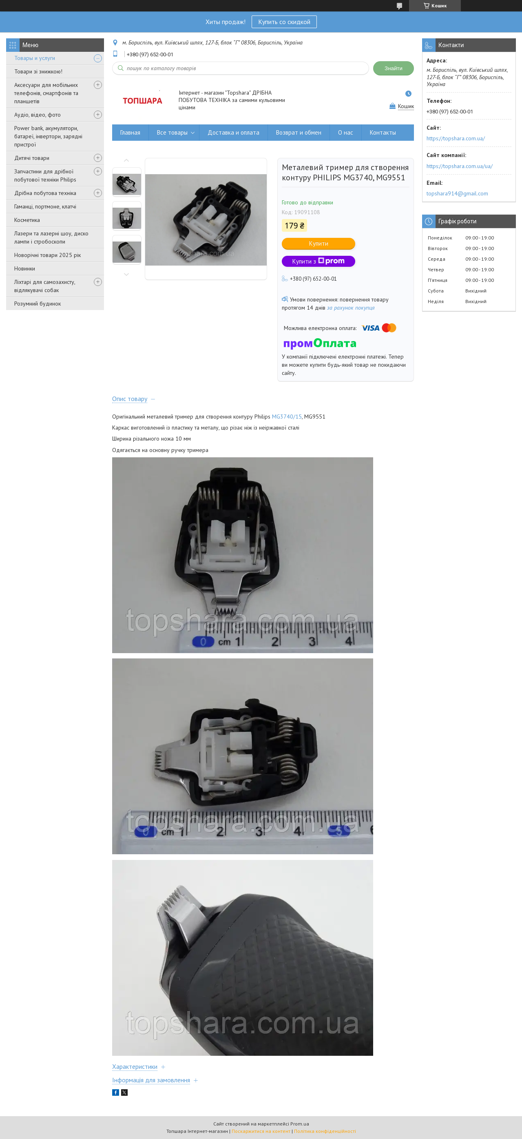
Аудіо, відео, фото (37, 114)
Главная (130, 132)
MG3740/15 (287, 416)
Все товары (172, 132)
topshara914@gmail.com (457, 193)
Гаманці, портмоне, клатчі (45, 206)
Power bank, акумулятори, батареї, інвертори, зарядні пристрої (48, 136)
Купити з (318, 261)
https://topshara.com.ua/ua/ (460, 166)
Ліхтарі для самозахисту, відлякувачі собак (44, 286)
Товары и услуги (34, 58)
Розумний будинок (37, 303)
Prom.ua (299, 1124)
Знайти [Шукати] (394, 68)
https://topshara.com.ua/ (456, 138)
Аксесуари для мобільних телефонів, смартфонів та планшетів (46, 93)
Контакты (383, 132)
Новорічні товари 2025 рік (47, 255)
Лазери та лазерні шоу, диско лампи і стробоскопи (51, 237)
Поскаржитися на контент (261, 1131)
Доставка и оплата (233, 132)
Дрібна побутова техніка (45, 193)
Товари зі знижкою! (38, 71)
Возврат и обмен (298, 132)
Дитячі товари (31, 158)
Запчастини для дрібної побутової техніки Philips (45, 175)
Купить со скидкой (284, 22)
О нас (345, 132)
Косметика (27, 220)
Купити (318, 243)
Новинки (24, 268)
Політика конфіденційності (325, 1131)
